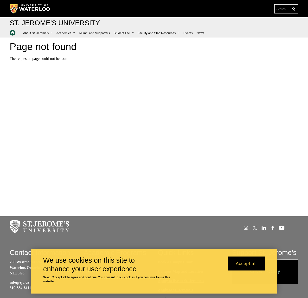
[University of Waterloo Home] (30, 8)
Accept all (246, 266)
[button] (37, 33)
